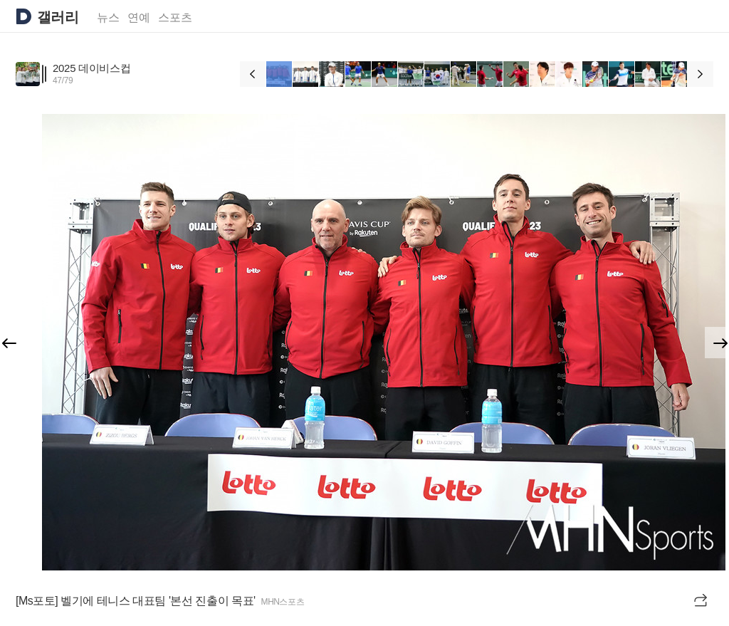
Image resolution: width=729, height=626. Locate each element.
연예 (138, 17)
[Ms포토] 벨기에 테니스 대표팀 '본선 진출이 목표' (136, 601)
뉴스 (108, 17)
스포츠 (175, 17)
